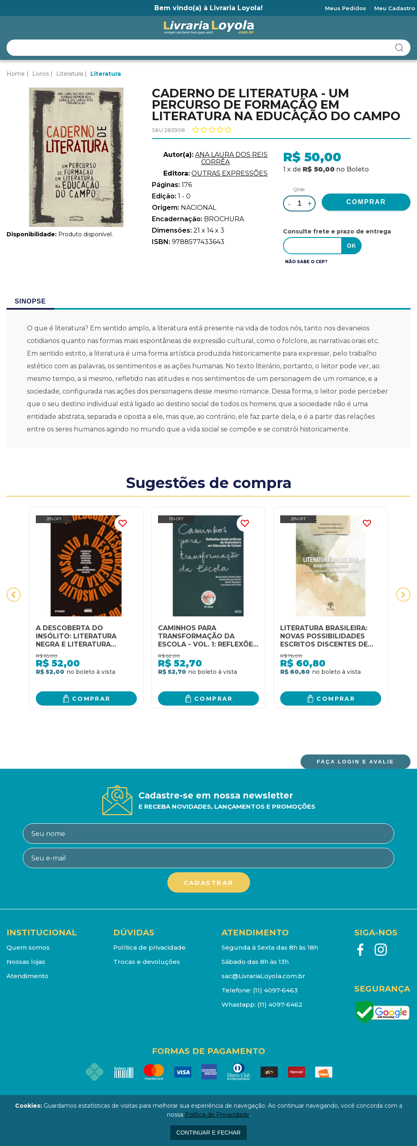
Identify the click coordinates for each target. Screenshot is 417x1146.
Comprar (91, 698)
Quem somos (28, 947)
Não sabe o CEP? (306, 261)
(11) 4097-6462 (280, 1004)
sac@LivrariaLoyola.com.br (263, 976)
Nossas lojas (26, 962)
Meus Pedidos (345, 8)
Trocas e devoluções (146, 962)
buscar (399, 48)
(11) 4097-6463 (275, 990)
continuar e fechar (208, 1132)
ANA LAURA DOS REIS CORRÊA (231, 158)
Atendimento (27, 976)
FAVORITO (122, 523)
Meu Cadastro (394, 8)
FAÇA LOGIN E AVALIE (355, 762)
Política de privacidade (149, 947)
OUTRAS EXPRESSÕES (229, 173)
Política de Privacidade (217, 1114)
